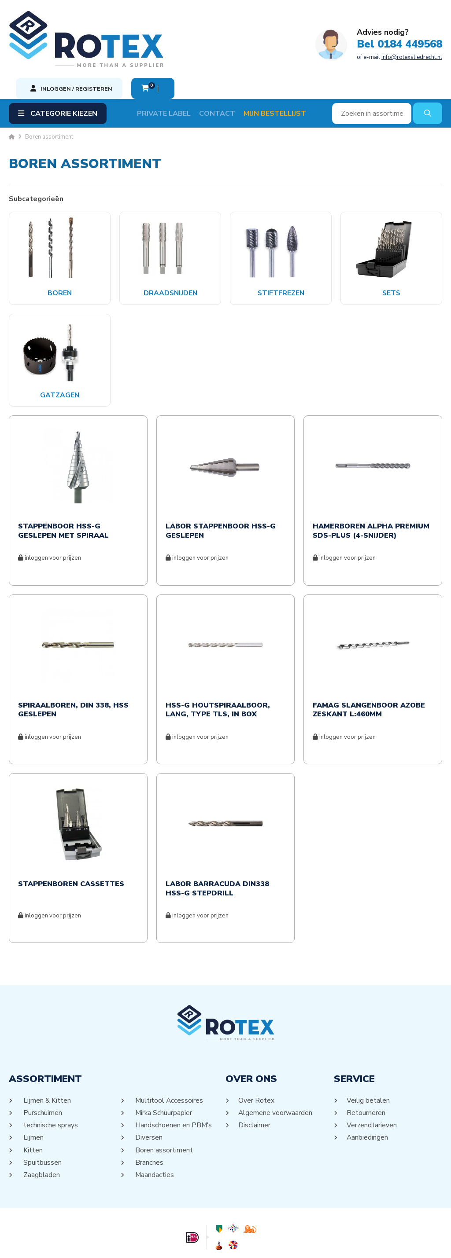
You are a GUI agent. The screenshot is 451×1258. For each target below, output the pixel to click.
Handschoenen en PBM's (173, 1084)
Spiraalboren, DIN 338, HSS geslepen (73, 669)
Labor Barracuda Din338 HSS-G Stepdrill (217, 848)
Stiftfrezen (281, 252)
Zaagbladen (41, 1133)
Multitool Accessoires (169, 1059)
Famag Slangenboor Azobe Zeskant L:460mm (369, 669)
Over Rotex (256, 1059)
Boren (60, 252)
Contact (223, 72)
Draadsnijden (170, 252)
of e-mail (208, 47)
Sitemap (215, 1243)
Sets (391, 252)
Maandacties (154, 1133)
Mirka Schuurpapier (163, 1072)
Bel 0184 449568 (208, 34)
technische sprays (50, 1084)
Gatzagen (60, 354)
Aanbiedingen (367, 1096)
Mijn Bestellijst (281, 72)
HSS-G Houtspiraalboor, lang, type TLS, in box (218, 669)
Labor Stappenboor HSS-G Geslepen (221, 490)
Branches (148, 1121)
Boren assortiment (163, 1109)
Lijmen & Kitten (46, 1059)
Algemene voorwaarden (276, 1072)
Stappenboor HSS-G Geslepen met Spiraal (63, 490)
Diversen (148, 1096)
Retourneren (366, 1072)
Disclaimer (254, 1084)
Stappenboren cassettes (71, 843)
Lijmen (33, 1096)
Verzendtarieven (372, 1084)
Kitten (32, 1109)
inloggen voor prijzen (49, 517)
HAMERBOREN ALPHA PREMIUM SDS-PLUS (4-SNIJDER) (371, 490)
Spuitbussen (42, 1121)
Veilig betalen (368, 1059)
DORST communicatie (312, 1243)
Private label (170, 72)
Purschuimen (42, 1072)
